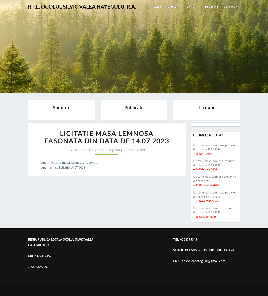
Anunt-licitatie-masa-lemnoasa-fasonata (69, 162)
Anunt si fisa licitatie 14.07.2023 (63, 167)
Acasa (157, 6)
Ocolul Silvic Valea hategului (97, 150)
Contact (230, 6)
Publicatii (211, 6)
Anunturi (174, 6)
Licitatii (193, 6)
